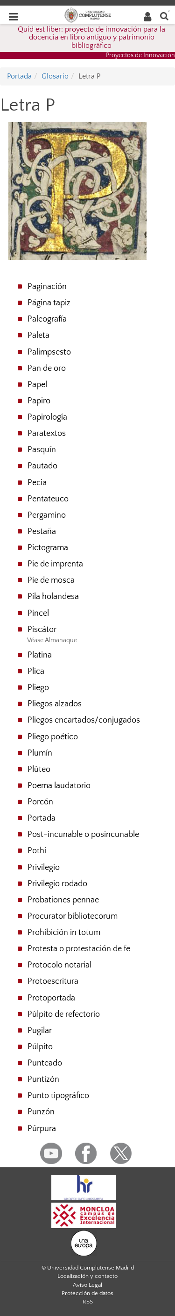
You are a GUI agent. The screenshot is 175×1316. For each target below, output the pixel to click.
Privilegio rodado (57, 883)
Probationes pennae (63, 900)
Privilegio (44, 867)
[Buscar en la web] (164, 15)
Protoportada (51, 998)
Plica (36, 671)
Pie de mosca (51, 580)
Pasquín (42, 449)
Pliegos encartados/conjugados (84, 720)
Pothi (37, 850)
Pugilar (40, 1030)
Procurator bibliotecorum (73, 916)
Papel (37, 384)
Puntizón (43, 1079)
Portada (19, 76)
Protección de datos (87, 1293)
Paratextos (47, 433)
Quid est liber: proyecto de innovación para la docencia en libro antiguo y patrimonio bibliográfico (91, 37)
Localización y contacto (87, 1276)
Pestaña (42, 531)
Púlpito (40, 1047)
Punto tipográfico (58, 1095)
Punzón (41, 1112)
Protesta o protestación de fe (79, 949)
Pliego (38, 687)
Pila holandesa (53, 596)
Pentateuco (48, 499)
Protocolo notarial (59, 965)
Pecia (37, 482)
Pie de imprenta (55, 564)
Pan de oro (47, 368)
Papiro (39, 401)
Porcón (40, 802)
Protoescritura (53, 981)
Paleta (38, 335)
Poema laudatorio (59, 785)
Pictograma (48, 548)
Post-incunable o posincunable (83, 834)
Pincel (38, 613)
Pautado (42, 466)
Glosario (55, 76)
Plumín (40, 753)
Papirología (47, 417)
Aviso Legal (87, 1285)
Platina (40, 655)
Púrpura (42, 1128)
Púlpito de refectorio (64, 1014)
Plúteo (39, 769)
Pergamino (47, 515)
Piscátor (42, 629)
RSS (88, 1301)
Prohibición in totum (64, 932)
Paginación (47, 286)
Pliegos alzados (55, 704)
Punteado (45, 1063)
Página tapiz (49, 303)
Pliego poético (53, 737)
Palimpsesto (49, 352)
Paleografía (47, 319)
